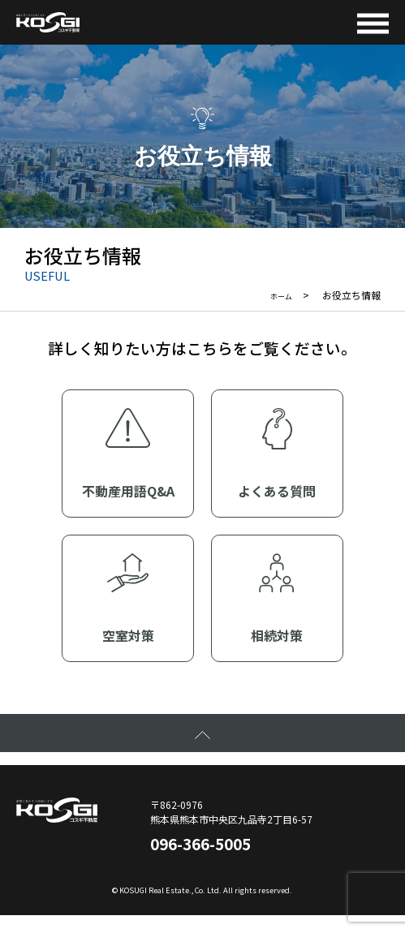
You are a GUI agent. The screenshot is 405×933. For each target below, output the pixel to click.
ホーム (277, 296)
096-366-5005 (218, 856)
